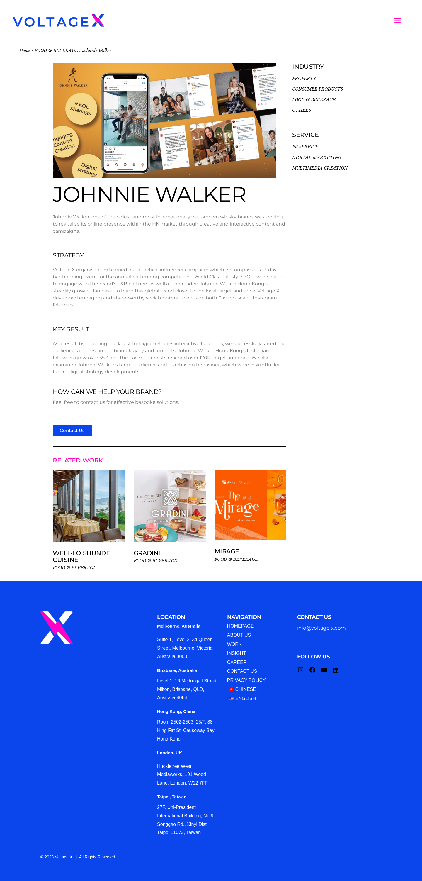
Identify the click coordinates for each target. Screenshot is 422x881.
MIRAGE (229, 551)
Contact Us (242, 671)
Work (234, 644)
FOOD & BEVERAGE (74, 567)
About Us (239, 635)
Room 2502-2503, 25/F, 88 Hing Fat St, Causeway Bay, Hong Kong (186, 730)
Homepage (240, 626)
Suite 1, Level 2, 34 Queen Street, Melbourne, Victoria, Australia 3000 (185, 648)
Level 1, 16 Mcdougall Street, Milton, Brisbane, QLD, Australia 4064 (187, 689)
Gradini (149, 553)
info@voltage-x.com (321, 628)
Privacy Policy (246, 680)
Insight (236, 653)
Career (237, 662)
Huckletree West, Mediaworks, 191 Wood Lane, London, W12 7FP (182, 775)
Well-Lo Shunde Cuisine (81, 556)
